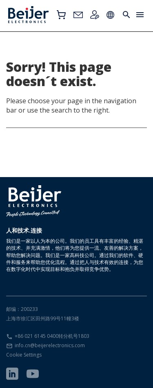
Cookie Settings (24, 354)
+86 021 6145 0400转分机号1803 (52, 336)
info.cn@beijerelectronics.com (50, 345)
